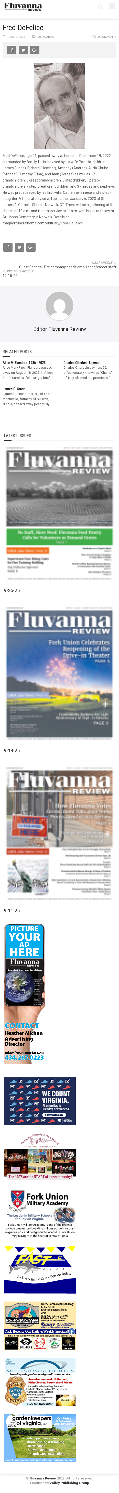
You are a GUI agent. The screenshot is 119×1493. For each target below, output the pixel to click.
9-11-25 (12, 910)
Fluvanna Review (43, 1478)
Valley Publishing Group (69, 1483)
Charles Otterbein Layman (81, 363)
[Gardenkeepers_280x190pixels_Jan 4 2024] (40, 1438)
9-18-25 (12, 750)
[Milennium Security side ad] (40, 1381)
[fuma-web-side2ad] (40, 1213)
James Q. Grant (14, 389)
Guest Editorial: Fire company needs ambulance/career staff (67, 267)
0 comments (107, 37)
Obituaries (46, 37)
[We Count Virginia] (40, 1101)
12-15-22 (10, 276)
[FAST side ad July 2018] (40, 1269)
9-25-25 (12, 590)
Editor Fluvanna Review (59, 329)
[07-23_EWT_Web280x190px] (40, 1325)
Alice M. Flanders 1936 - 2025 (24, 363)
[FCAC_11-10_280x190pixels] (40, 1157)
